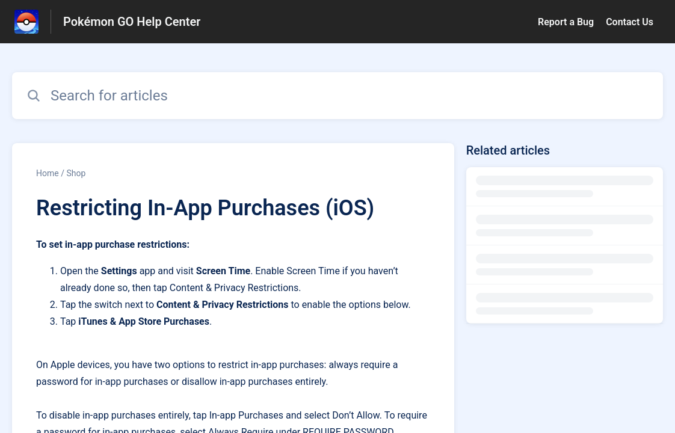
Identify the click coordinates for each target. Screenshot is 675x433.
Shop (75, 173)
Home (47, 173)
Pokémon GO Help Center (131, 21)
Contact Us (629, 22)
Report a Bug (566, 22)
